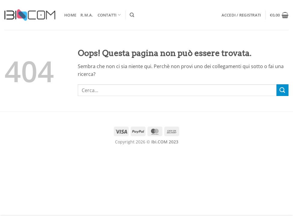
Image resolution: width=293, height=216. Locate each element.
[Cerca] (132, 15)
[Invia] (282, 90)
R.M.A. (86, 15)
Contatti (109, 15)
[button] (241, 15)
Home (70, 15)
